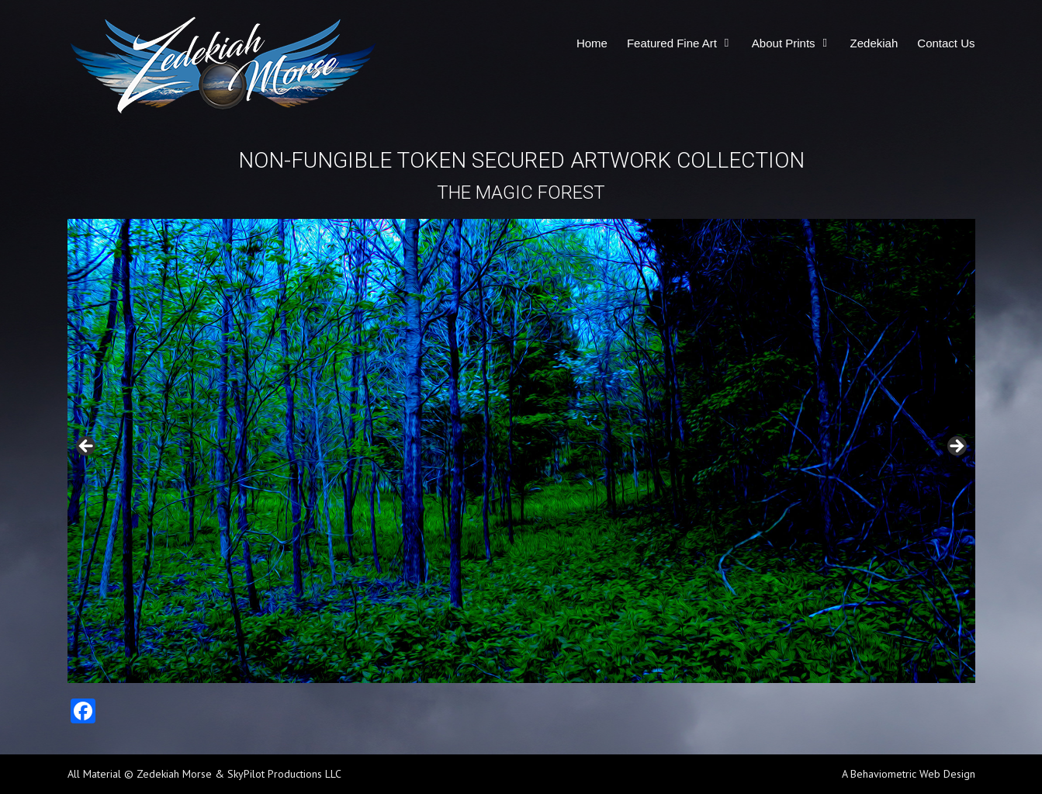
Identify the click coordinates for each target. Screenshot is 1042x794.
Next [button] (956, 447)
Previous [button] (87, 447)
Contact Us (945, 43)
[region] (521, 451)
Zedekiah (874, 43)
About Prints (783, 43)
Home (592, 43)
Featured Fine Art (672, 43)
